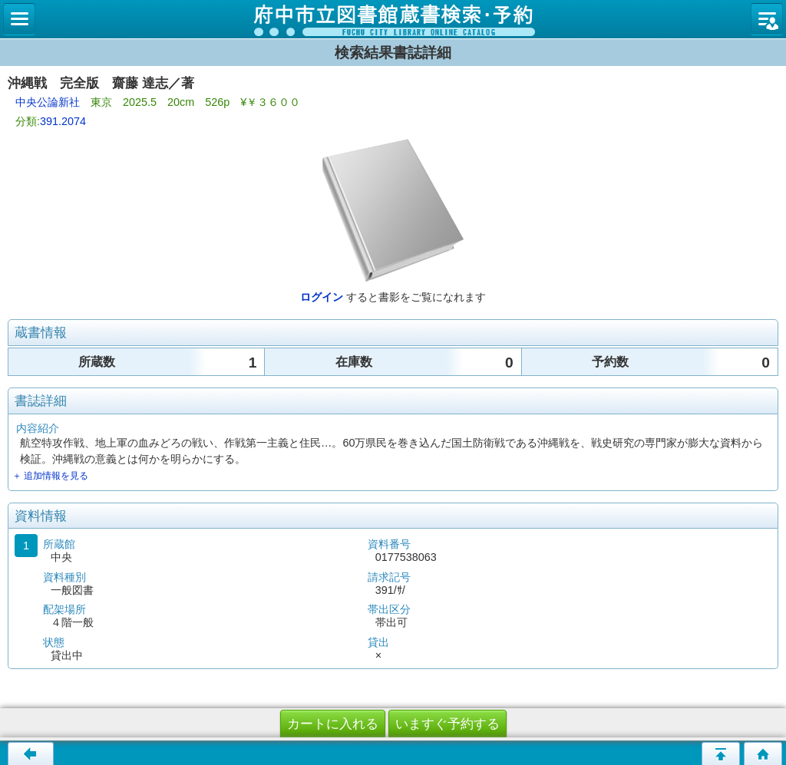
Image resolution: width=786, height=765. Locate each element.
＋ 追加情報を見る (50, 475)
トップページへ (763, 753)
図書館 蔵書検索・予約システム (393, 19)
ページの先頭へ (721, 753)
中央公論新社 (47, 102)
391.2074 (63, 121)
